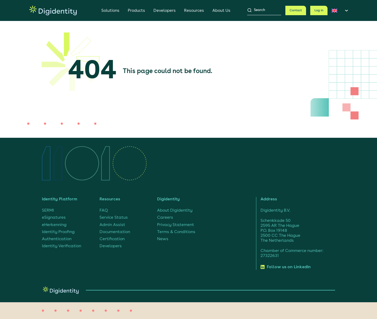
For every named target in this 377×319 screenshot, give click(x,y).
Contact (296, 10)
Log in (318, 10)
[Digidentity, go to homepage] (53, 10)
